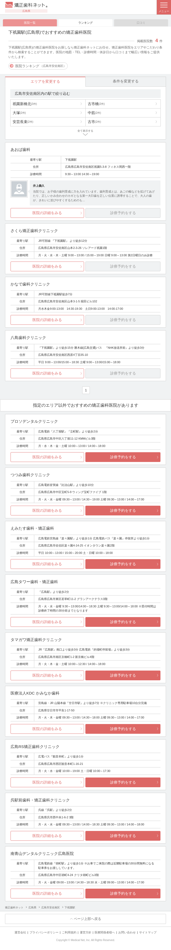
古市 (94, 122)
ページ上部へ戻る (87, 919)
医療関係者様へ (105, 932)
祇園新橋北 (25, 104)
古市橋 (96, 104)
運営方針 (85, 932)
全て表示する (85, 130)
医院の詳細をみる (47, 213)
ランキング (85, 22)
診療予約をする (123, 457)
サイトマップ (148, 932)
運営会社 (20, 932)
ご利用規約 (69, 932)
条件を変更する (126, 81)
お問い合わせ (127, 932)
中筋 (94, 113)
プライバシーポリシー (44, 932)
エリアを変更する (45, 82)
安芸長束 (23, 122)
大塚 (19, 113)
